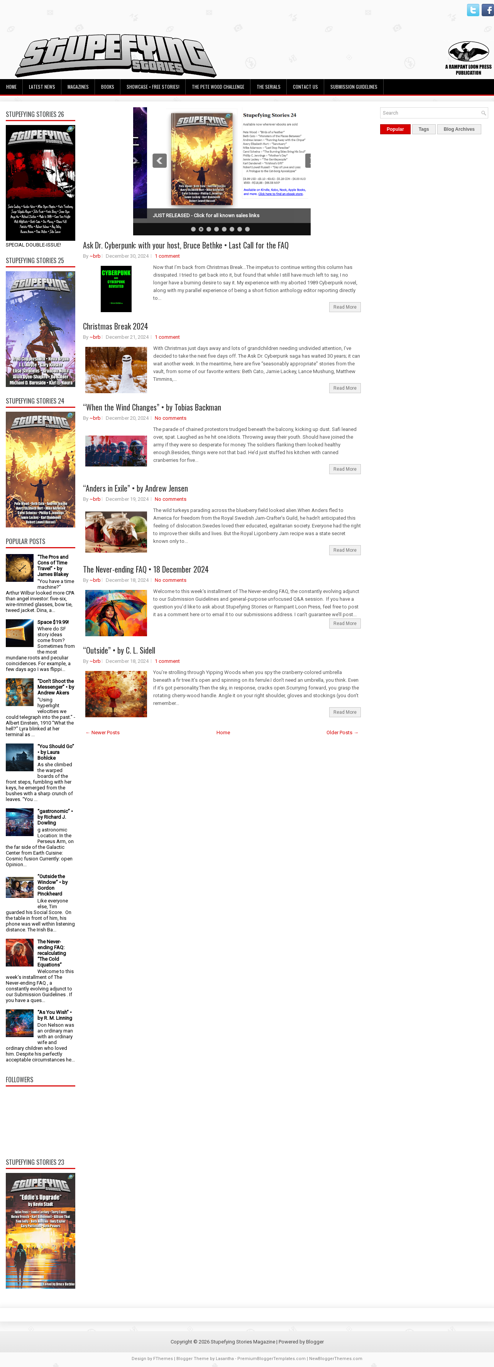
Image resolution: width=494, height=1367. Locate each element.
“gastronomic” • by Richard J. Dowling (55, 817)
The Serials (269, 86)
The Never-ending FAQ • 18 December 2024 (146, 569)
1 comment (167, 256)
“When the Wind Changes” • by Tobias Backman (152, 407)
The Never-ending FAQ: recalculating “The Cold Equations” (51, 953)
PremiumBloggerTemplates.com (271, 1358)
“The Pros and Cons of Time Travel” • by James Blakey (52, 565)
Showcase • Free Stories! (153, 86)
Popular (395, 129)
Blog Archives (459, 129)
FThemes (163, 1358)
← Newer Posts (102, 732)
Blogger (315, 1342)
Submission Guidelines (353, 86)
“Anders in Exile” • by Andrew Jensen (135, 488)
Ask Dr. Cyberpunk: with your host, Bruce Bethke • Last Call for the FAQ (186, 245)
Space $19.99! (53, 622)
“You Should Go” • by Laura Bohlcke (55, 752)
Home (11, 86)
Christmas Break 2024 (115, 326)
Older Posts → (343, 732)
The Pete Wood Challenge (218, 86)
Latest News (42, 86)
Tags (424, 129)
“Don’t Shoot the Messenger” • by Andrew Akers (55, 687)
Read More (345, 307)
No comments (170, 418)
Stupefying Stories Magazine (243, 1342)
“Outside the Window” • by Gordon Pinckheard (52, 885)
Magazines (78, 86)
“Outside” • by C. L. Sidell (119, 650)
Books (107, 86)
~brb (95, 256)
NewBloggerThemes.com (335, 1358)
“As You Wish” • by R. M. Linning (54, 1015)
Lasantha (225, 1358)
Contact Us (305, 86)
